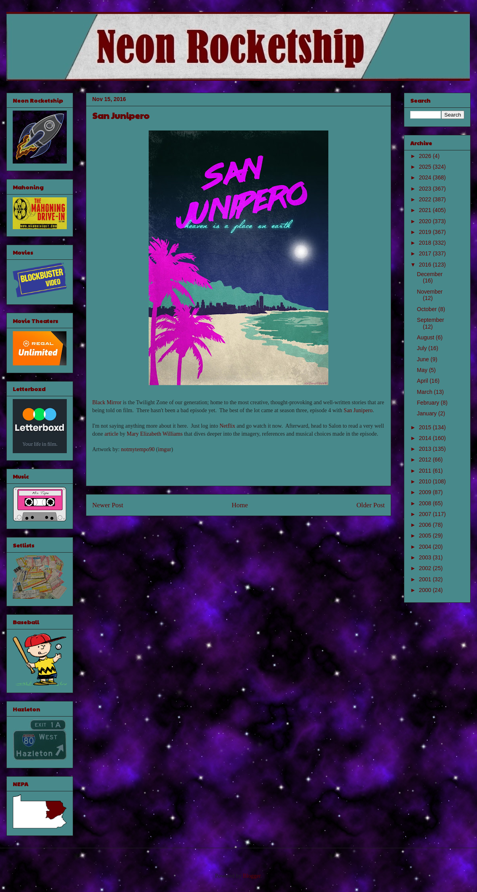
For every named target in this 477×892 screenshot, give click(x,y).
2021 (426, 210)
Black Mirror (106, 402)
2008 (426, 503)
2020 (426, 221)
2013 (426, 449)
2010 (426, 481)
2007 (426, 514)
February (429, 402)
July (423, 348)
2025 (426, 167)
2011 (426, 470)
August (426, 337)
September (430, 320)
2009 (426, 492)
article (111, 434)
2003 (426, 557)
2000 (426, 590)
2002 (426, 568)
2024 (426, 177)
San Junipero (358, 410)
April (423, 381)
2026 (426, 156)
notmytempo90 (138, 449)
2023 (426, 188)
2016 (426, 264)
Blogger (251, 876)
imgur (164, 449)
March (425, 392)
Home (240, 505)
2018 (426, 243)
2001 (426, 579)
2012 (426, 459)
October (427, 309)
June (423, 359)
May (423, 370)
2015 (426, 427)
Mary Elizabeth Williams (155, 434)
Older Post (371, 505)
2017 (426, 253)
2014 (426, 438)
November (430, 291)
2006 (426, 525)
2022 (426, 199)
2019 (426, 232)
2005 (426, 535)
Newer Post (107, 505)
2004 (426, 546)
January (427, 413)
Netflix (227, 426)
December (430, 274)
